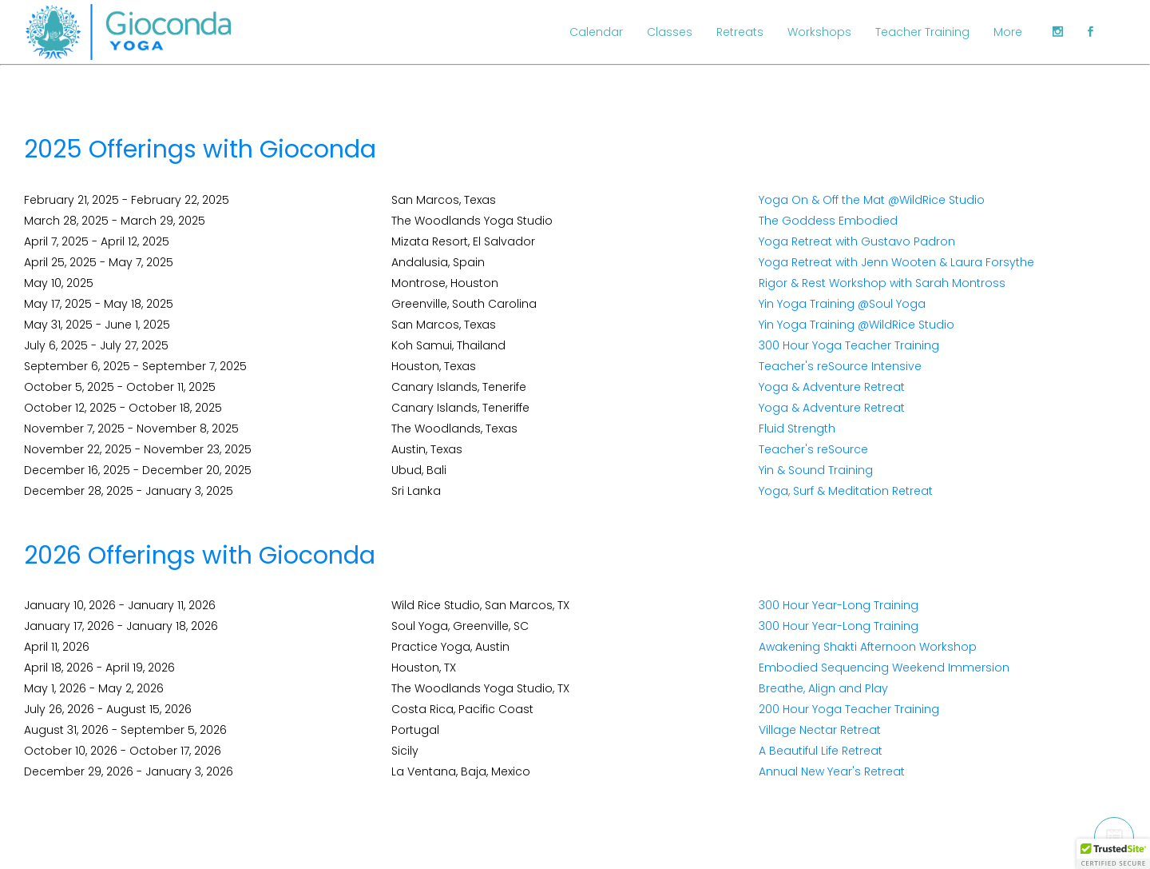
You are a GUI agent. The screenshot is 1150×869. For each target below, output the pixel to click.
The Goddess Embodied (828, 221)
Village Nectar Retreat (820, 730)
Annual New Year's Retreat (832, 771)
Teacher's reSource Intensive (840, 366)
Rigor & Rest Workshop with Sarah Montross (882, 283)
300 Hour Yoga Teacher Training (849, 345)
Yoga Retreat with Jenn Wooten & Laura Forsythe (896, 262)
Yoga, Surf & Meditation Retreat (846, 491)
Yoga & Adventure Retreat (832, 387)
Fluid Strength (797, 428)
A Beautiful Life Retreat (820, 751)
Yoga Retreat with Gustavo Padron (857, 241)
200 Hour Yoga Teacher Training (849, 709)
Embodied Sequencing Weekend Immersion (884, 668)
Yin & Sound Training (816, 470)
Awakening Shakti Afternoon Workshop (868, 647)
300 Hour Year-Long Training (838, 605)
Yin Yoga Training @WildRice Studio (856, 325)
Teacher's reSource (813, 449)
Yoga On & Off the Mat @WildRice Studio (872, 200)
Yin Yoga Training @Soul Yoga (842, 304)
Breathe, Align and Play (823, 688)
